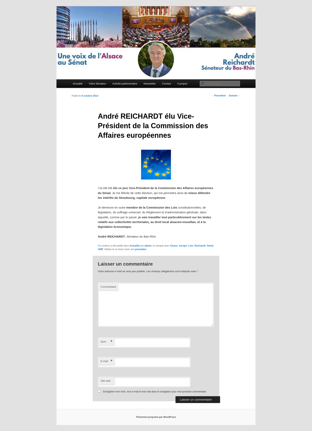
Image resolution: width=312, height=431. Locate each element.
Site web (106, 380)
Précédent (218, 95)
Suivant (234, 95)
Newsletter (149, 83)
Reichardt (199, 245)
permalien (140, 249)
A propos (182, 83)
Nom (106, 342)
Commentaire (108, 286)
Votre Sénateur (97, 83)
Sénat (210, 245)
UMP (100, 249)
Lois (190, 245)
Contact (166, 83)
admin (147, 245)
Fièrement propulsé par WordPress (156, 417)
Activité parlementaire (124, 83)
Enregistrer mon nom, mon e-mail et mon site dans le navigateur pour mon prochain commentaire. (155, 391)
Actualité (78, 83)
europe (183, 245)
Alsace (174, 245)
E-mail (106, 361)
